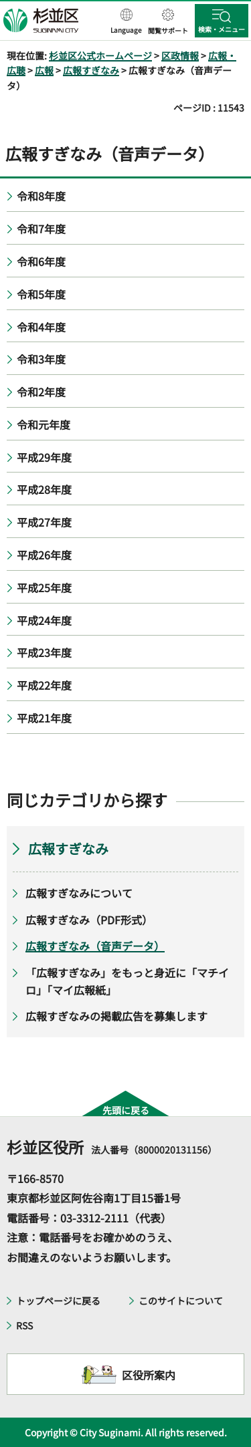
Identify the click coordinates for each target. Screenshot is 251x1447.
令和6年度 (41, 261)
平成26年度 (44, 555)
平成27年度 (44, 522)
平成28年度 (44, 489)
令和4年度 (41, 327)
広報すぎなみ (91, 70)
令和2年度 (41, 392)
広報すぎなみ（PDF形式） (89, 920)
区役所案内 (148, 1375)
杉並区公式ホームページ (100, 55)
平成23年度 (44, 652)
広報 (44, 70)
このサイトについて (181, 1300)
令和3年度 (41, 359)
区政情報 (180, 55)
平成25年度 (44, 587)
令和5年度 (41, 294)
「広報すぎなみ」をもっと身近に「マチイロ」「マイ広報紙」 (127, 981)
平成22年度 (44, 685)
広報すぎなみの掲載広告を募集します (116, 1016)
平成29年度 (44, 457)
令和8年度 (41, 196)
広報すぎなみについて (79, 893)
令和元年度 (43, 424)
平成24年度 (44, 620)
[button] (126, 22)
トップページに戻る (58, 1300)
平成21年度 (44, 718)
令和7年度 (41, 229)
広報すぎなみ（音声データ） (95, 946)
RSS (24, 1325)
